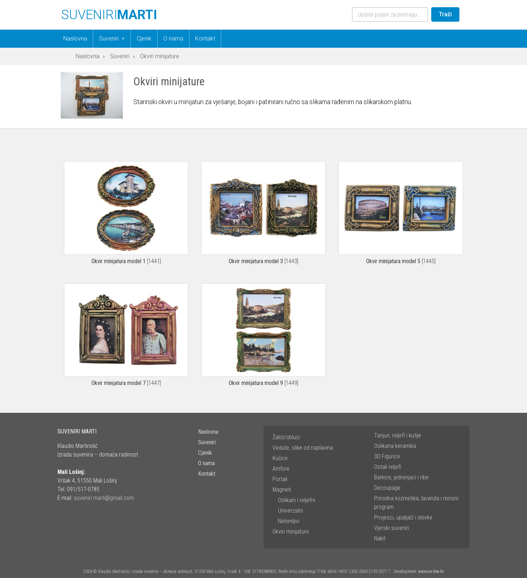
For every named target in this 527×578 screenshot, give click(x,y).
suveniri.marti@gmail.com (104, 497)
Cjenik (144, 38)
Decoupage (387, 487)
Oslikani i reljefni (296, 500)
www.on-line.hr (431, 571)
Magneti (282, 489)
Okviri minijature (291, 531)
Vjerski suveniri (391, 528)
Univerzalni (290, 510)
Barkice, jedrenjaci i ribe (401, 477)
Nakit (380, 538)
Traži (445, 14)
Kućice (280, 458)
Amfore (281, 468)
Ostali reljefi (387, 466)
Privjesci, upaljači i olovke (403, 517)
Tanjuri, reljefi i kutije (397, 435)
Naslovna (75, 38)
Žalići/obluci (286, 437)
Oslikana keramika (395, 445)
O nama (173, 38)
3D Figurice (387, 456)
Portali (280, 479)
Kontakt (205, 38)
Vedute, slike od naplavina (303, 447)
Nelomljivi (288, 521)
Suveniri (114, 39)
